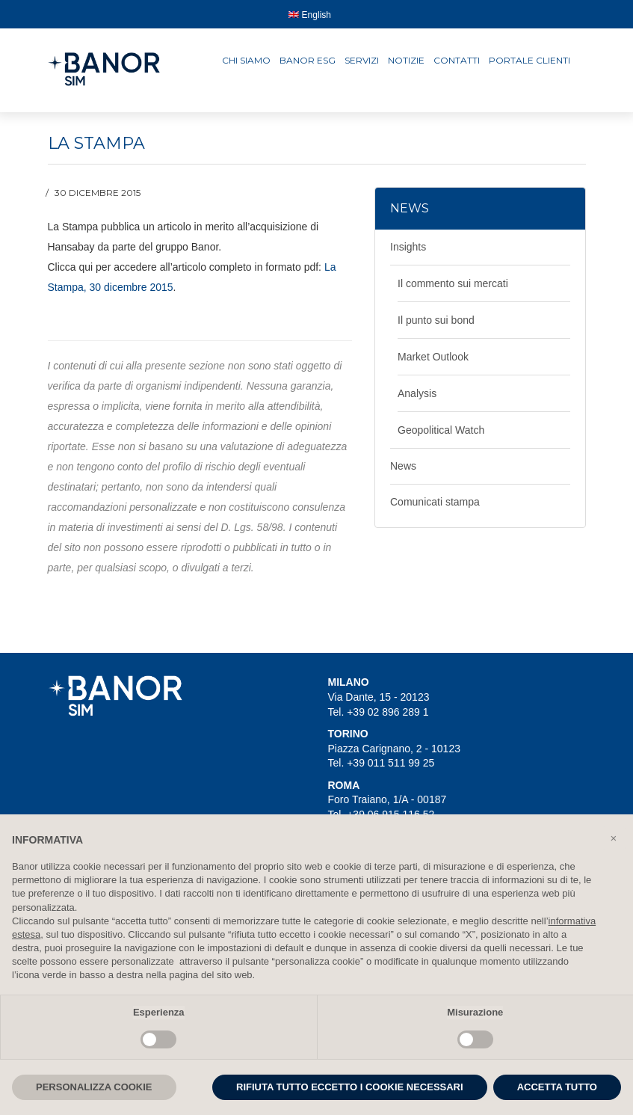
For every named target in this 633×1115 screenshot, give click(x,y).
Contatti (456, 60)
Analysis (417, 393)
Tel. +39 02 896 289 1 (378, 712)
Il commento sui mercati (453, 283)
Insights (408, 247)
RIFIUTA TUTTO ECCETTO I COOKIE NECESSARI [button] (349, 1087)
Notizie (406, 60)
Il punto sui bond (436, 320)
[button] (614, 838)
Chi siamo (246, 60)
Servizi (362, 60)
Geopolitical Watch (441, 430)
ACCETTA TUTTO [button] (557, 1087)
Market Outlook (433, 357)
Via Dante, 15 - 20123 (379, 697)
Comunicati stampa (435, 502)
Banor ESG (308, 60)
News (403, 466)
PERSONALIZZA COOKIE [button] (94, 1087)
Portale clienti (529, 60)
